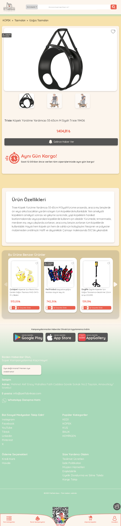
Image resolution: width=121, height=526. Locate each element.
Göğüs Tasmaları (38, 20)
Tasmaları (20, 20)
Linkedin (7, 435)
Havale (6, 463)
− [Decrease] (11, 307)
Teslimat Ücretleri (73, 459)
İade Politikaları (71, 463)
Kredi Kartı (8, 459)
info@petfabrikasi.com (27, 393)
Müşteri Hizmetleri (73, 467)
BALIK (66, 431)
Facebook (8, 423)
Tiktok (6, 431)
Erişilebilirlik (69, 471)
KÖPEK (7, 20)
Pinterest (7, 440)
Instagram (8, 419)
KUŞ (65, 427)
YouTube (7, 427)
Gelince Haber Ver (61, 142)
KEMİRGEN (69, 435)
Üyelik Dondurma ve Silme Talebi (82, 475)
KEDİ (65, 419)
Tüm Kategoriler (32, 7)
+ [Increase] (16, 307)
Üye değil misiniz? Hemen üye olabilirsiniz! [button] (16, 370)
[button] (115, 284)
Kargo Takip (69, 479)
